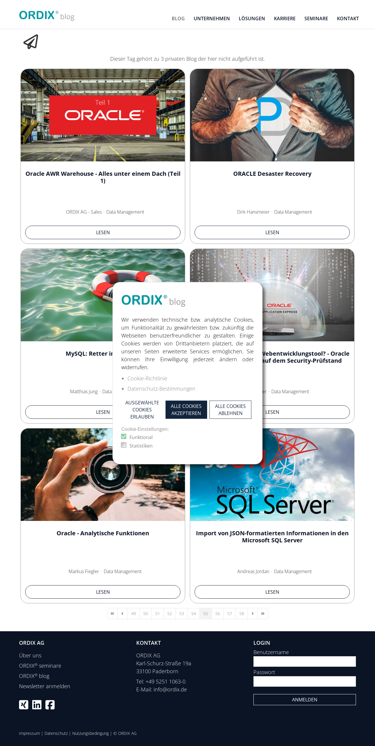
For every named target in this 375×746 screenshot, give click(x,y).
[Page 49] (133, 613)
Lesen (103, 232)
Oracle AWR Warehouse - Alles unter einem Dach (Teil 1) (102, 177)
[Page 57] (230, 613)
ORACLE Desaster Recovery (272, 174)
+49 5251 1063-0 (165, 681)
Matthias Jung (84, 391)
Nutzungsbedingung (90, 733)
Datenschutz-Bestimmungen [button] (161, 388)
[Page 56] (218, 613)
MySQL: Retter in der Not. (103, 353)
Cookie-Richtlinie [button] (147, 378)
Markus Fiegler (84, 571)
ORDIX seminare (40, 665)
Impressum (29, 733)
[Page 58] (242, 613)
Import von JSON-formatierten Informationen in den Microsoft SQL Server (272, 536)
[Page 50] (145, 613)
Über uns (30, 655)
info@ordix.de (170, 689)
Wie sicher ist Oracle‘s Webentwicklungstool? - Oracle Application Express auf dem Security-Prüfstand (272, 357)
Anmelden (304, 699)
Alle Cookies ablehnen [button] (230, 409)
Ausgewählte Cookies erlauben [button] (142, 409)
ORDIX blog (34, 675)
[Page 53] (181, 613)
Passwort (264, 672)
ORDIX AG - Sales (84, 212)
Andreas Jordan (253, 571)
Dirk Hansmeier (253, 212)
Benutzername (271, 652)
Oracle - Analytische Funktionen (103, 533)
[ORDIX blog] (47, 13)
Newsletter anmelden (44, 686)
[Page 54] (194, 613)
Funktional (141, 437)
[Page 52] (169, 613)
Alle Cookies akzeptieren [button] (186, 409)
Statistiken (141, 446)
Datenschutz (56, 733)
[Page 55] (206, 613)
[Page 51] (157, 613)
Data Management (125, 212)
